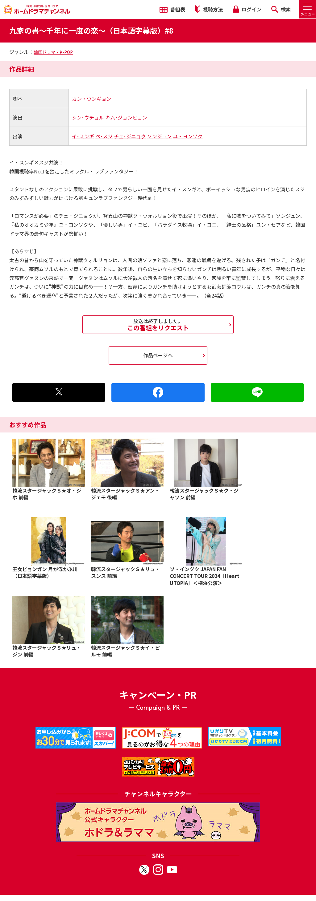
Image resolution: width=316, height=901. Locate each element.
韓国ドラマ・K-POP (53, 52)
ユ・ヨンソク (187, 136)
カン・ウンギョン (91, 98)
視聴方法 (209, 9)
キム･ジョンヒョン (126, 117)
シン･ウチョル (88, 117)
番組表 (172, 9)
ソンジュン (159, 136)
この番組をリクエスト (158, 324)
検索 (281, 9)
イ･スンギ (83, 136)
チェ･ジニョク (130, 136)
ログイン (247, 9)
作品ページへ (158, 355)
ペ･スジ (104, 136)
